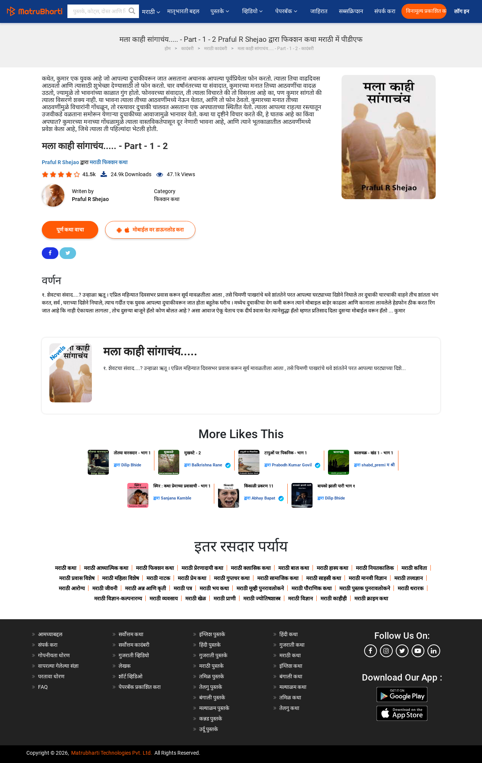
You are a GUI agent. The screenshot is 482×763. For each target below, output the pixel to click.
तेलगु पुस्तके (210, 687)
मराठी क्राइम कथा (371, 598)
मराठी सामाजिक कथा (278, 578)
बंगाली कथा (290, 676)
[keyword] (103, 11)
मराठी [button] (151, 11)
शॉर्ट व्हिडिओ (130, 676)
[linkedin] (433, 650)
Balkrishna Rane (211, 465)
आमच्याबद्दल (50, 634)
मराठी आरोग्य (72, 588)
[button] (132, 11)
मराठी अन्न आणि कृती (145, 588)
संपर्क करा (385, 11)
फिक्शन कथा (167, 199)
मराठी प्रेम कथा (192, 578)
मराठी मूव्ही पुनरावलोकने (260, 588)
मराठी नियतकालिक (375, 568)
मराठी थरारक (411, 588)
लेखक (125, 666)
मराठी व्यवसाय (163, 598)
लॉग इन (462, 11)
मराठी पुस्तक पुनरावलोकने (364, 588)
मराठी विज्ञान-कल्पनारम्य (118, 598)
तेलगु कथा (289, 708)
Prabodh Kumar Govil (296, 465)
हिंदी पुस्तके (210, 645)
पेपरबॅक (287, 11)
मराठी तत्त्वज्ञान (408, 578)
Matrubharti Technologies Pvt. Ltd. (111, 753)
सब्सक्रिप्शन (351, 11)
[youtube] (418, 650)
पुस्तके (220, 11)
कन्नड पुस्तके (210, 719)
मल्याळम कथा (293, 687)
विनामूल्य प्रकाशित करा (426, 11)
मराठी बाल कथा (293, 568)
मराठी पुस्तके (211, 666)
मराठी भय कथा (214, 588)
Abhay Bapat (268, 498)
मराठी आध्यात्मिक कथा (106, 568)
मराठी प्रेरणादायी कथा (202, 568)
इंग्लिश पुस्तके (212, 634)
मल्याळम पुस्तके (214, 708)
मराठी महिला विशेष (120, 578)
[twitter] (402, 650)
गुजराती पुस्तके (213, 655)
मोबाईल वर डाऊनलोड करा (150, 230)
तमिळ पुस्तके (211, 676)
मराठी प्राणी (225, 598)
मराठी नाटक (158, 578)
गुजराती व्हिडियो (134, 655)
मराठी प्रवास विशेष (77, 578)
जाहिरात (319, 11)
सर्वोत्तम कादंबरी (134, 645)
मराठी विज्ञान (300, 598)
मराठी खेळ (195, 598)
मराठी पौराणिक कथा (311, 588)
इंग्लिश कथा (290, 666)
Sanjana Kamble (176, 498)
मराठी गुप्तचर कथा (232, 578)
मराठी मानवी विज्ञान (368, 578)
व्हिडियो (253, 11)
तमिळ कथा (290, 697)
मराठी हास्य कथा (332, 568)
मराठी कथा (65, 568)
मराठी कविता (414, 568)
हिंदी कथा (288, 634)
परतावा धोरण (52, 676)
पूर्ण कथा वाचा (70, 230)
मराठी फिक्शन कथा (109, 162)
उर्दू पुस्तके (208, 729)
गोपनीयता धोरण (54, 655)
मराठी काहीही (333, 598)
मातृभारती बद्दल (183, 11)
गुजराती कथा (292, 645)
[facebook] (370, 650)
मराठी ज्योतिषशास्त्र (262, 598)
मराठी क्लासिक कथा (251, 568)
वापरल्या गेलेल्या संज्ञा (58, 666)
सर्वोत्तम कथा (131, 634)
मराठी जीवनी (104, 588)
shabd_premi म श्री (378, 465)
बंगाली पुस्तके (212, 697)
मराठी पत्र (183, 588)
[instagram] (386, 650)
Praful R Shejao (61, 162)
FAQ (43, 687)
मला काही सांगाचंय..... (150, 351)
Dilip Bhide (131, 465)
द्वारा (117, 465)
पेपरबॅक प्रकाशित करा (140, 687)
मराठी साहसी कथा (323, 578)
